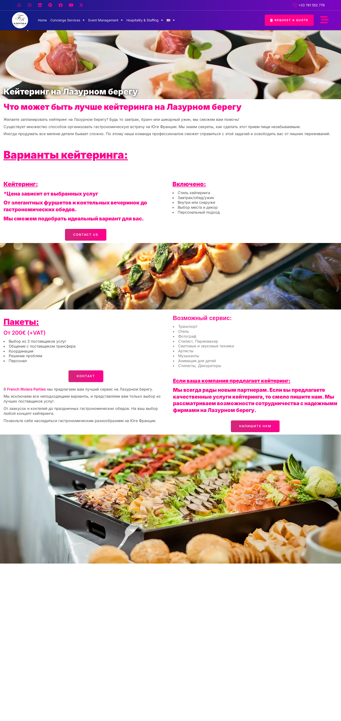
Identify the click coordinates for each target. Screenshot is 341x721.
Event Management (105, 20)
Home (42, 20)
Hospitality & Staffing (144, 20)
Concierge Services (67, 20)
